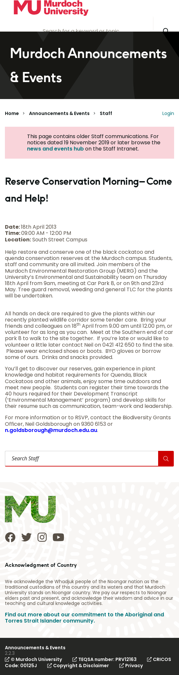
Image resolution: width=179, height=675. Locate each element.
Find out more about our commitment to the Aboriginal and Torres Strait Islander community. (84, 618)
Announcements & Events (59, 113)
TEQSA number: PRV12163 (104, 659)
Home (12, 113)
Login (168, 113)
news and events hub (55, 148)
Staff (106, 113)
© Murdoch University (33, 659)
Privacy (131, 665)
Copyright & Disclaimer (78, 665)
